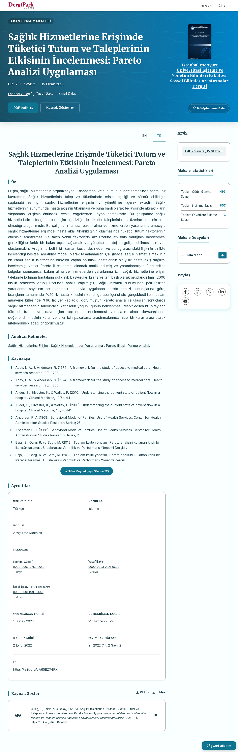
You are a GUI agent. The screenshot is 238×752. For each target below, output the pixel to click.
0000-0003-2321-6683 (103, 566)
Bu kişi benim (40, 586)
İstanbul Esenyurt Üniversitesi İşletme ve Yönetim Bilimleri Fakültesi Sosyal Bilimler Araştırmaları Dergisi (200, 76)
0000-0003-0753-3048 (28, 566)
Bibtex (159, 692)
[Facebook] (185, 291)
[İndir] (222, 255)
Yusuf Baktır (45, 93)
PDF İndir (23, 108)
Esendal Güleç (19, 94)
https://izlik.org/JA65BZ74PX (35, 669)
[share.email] (185, 301)
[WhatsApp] (197, 291)
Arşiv (182, 133)
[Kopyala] (155, 716)
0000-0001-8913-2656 (28, 592)
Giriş (222, 5)
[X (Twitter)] (209, 291)
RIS (140, 692)
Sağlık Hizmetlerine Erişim (28, 346)
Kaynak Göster (60, 107)
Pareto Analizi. (139, 346)
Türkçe (206, 5)
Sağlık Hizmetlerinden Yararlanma (77, 346)
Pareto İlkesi (115, 346)
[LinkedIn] (222, 291)
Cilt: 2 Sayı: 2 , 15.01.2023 (203, 151)
